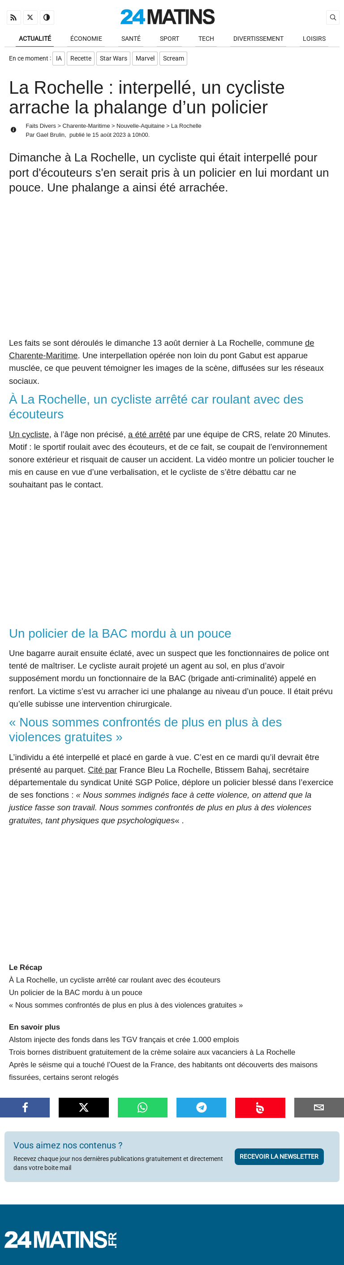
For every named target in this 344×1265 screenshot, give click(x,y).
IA (59, 60)
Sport (169, 39)
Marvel (147, 60)
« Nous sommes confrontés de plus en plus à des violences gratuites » (126, 1007)
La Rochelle (186, 128)
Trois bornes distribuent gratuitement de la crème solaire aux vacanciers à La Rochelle (152, 1054)
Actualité (35, 39)
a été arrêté (149, 436)
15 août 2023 (109, 136)
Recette (81, 60)
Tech (206, 39)
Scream (177, 60)
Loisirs (314, 39)
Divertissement (258, 39)
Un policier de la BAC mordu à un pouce (75, 995)
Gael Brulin (50, 136)
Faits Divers (41, 128)
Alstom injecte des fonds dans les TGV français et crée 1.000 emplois (124, 1042)
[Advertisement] (172, 272)
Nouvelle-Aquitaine (140, 128)
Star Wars (115, 60)
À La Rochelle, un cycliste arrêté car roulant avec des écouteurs (114, 982)
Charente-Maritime (86, 128)
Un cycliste (29, 436)
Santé (131, 39)
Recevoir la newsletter (279, 1158)
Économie (86, 39)
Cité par (102, 772)
